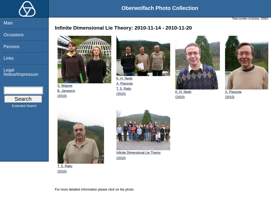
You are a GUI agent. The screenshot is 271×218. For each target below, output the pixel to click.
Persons (11, 46)
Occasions (13, 35)
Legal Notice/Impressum (20, 72)
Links (8, 58)
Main (8, 23)
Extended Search (24, 107)
